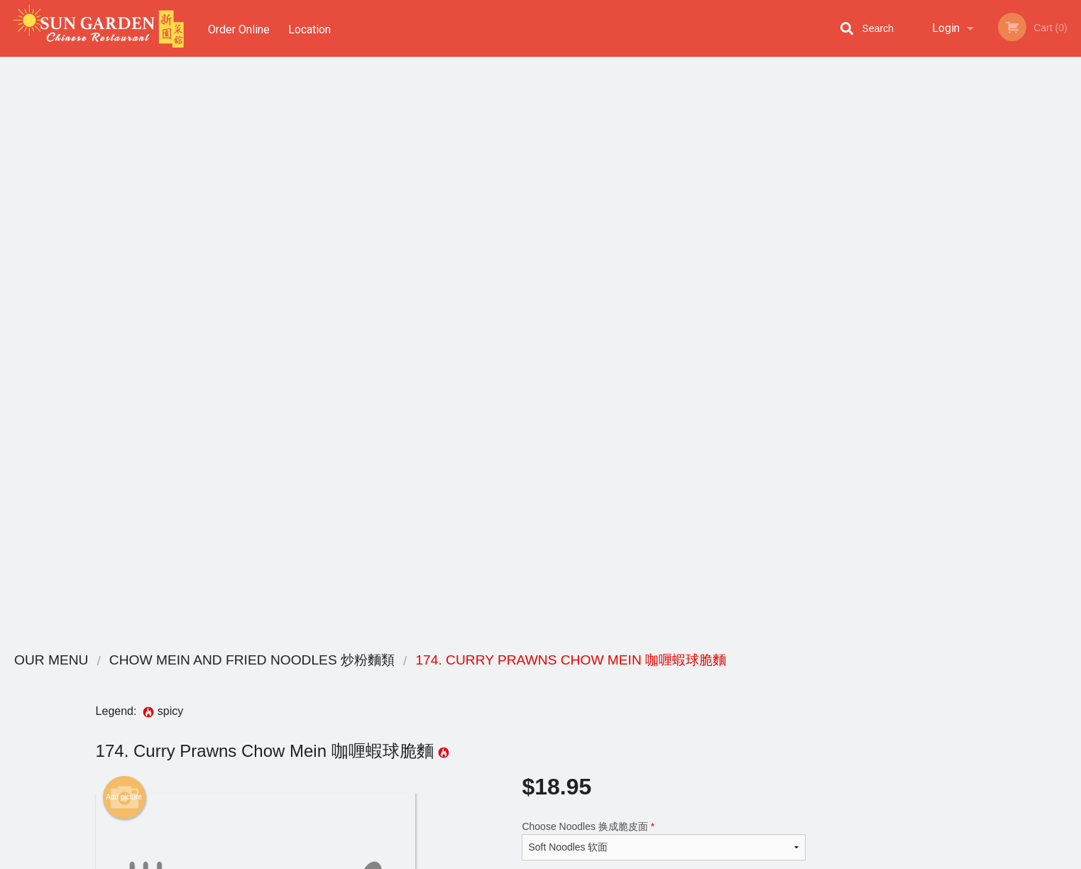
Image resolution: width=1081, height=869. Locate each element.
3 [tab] (980, 415)
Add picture (124, 215)
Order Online (239, 28)
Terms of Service (564, 859)
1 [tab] (938, 415)
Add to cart (670, 377)
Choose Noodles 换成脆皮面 (663, 258)
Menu (503, 679)
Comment (663, 315)
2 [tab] (959, 415)
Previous (911, 315)
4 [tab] (1001, 415)
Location (311, 28)
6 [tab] (1044, 415)
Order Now (990, 88)
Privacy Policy (638, 714)
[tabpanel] (991, 315)
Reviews (627, 679)
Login (946, 28)
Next (1070, 315)
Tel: (772, 714)
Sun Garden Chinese (262, 661)
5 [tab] (1023, 415)
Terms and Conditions (654, 697)
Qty (565, 373)
